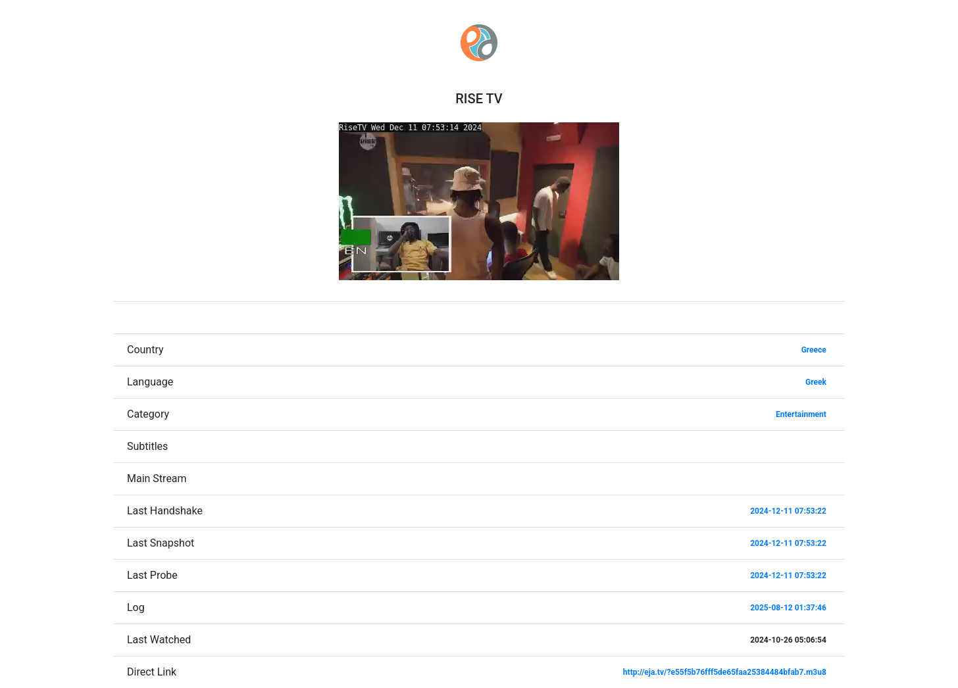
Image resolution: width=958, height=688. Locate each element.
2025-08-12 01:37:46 (788, 607)
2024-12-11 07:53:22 (788, 511)
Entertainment (801, 414)
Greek (815, 382)
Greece (813, 350)
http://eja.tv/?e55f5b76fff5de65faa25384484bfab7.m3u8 (724, 672)
